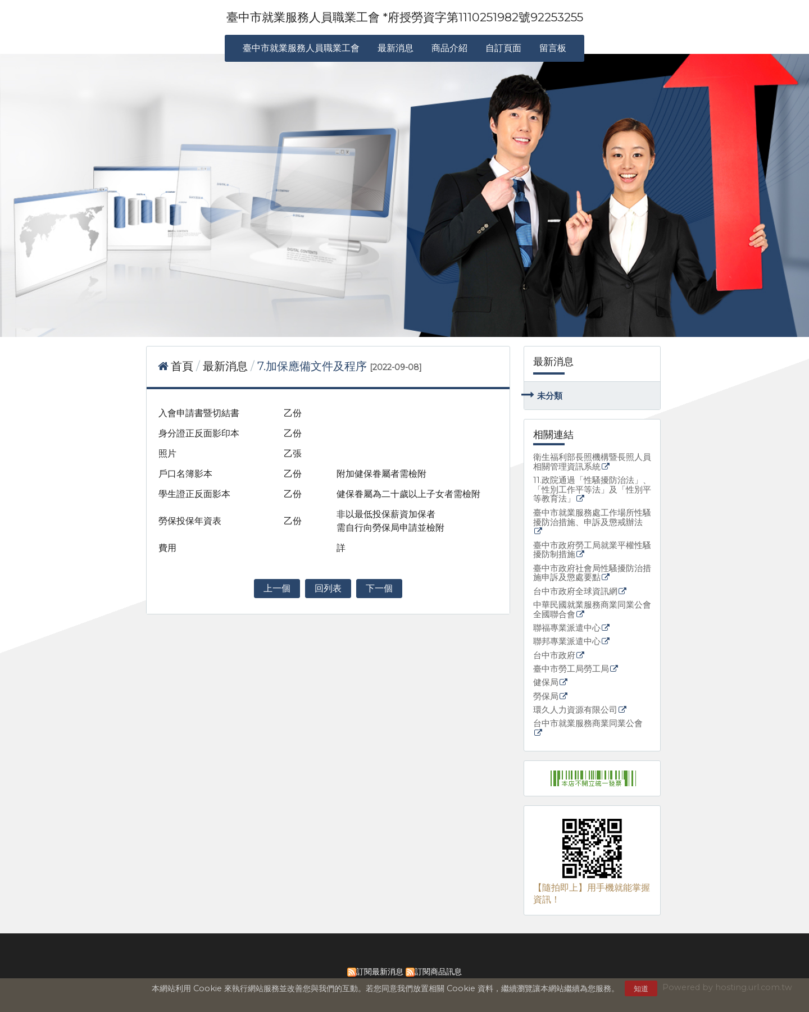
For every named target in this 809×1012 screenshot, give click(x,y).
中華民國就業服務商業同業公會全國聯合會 (592, 609)
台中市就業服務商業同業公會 (588, 723)
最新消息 (227, 366)
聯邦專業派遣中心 (567, 641)
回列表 (328, 588)
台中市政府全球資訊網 (575, 591)
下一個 (379, 588)
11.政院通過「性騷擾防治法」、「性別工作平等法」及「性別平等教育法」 (592, 490)
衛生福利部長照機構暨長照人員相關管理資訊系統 (592, 462)
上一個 (276, 588)
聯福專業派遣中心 (567, 628)
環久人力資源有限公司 (575, 710)
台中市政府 (554, 655)
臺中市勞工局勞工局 (571, 669)
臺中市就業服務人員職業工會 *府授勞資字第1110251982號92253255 (404, 17)
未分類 (549, 395)
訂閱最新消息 (379, 972)
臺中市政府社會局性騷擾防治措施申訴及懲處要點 (592, 573)
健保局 (545, 682)
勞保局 (545, 696)
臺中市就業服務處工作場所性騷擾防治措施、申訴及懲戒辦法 (592, 517)
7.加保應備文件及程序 (312, 366)
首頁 (182, 366)
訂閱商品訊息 (438, 972)
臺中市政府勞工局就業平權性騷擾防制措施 (592, 550)
